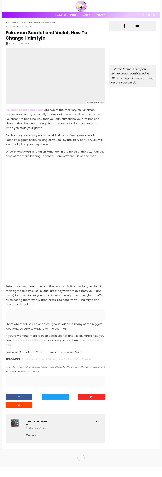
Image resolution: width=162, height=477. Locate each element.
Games (72, 15)
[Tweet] (42, 397)
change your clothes (26, 340)
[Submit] (93, 397)
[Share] (17, 397)
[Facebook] (139, 15)
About (86, 15)
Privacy (101, 15)
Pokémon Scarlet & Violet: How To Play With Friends (57, 359)
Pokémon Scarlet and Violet (25, 110)
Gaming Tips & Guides (14, 26)
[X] (143, 15)
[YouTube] (148, 15)
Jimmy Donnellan (16, 43)
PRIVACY (31, 475)
